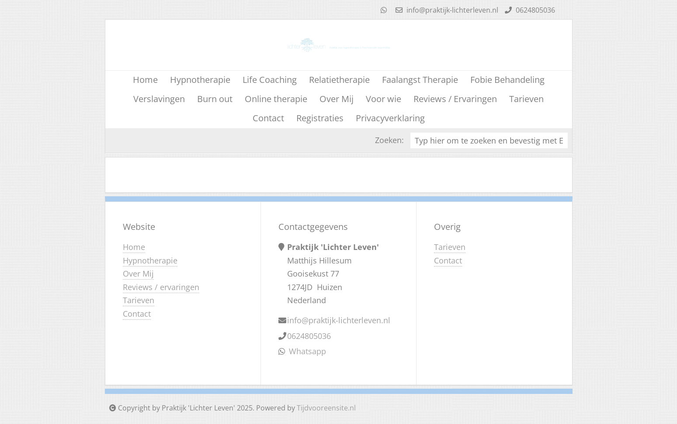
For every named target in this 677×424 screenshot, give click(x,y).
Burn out (215, 99)
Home (145, 79)
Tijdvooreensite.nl (326, 408)
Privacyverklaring (390, 118)
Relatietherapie (339, 79)
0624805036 (529, 10)
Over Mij (336, 99)
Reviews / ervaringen (161, 287)
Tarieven (526, 99)
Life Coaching (270, 79)
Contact (268, 118)
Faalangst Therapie (420, 79)
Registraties (320, 118)
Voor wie (383, 99)
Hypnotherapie (200, 79)
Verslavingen (159, 99)
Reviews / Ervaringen (455, 99)
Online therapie (276, 99)
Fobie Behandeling (507, 79)
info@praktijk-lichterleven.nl (445, 10)
